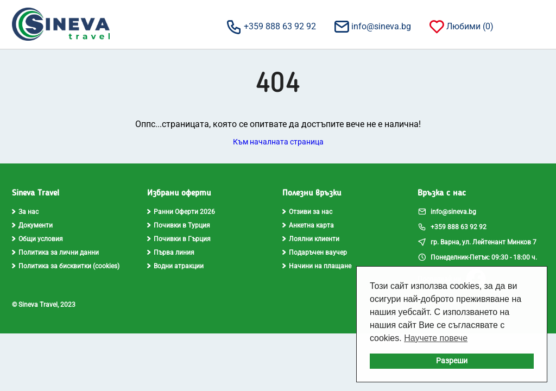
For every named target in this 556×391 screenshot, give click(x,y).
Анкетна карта (308, 225)
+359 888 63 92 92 (270, 26)
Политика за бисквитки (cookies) (65, 266)
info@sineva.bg (372, 26)
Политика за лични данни (55, 252)
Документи (32, 225)
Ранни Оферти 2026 (181, 212)
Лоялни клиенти (310, 239)
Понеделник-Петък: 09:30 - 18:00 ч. (477, 257)
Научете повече (435, 338)
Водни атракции (175, 266)
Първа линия (170, 252)
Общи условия (37, 239)
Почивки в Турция (178, 225)
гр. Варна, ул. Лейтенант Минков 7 (477, 241)
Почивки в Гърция (179, 239)
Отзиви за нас (307, 212)
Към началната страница (278, 141)
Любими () (461, 26)
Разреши (451, 360)
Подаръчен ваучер (314, 252)
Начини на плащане (316, 266)
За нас (25, 212)
